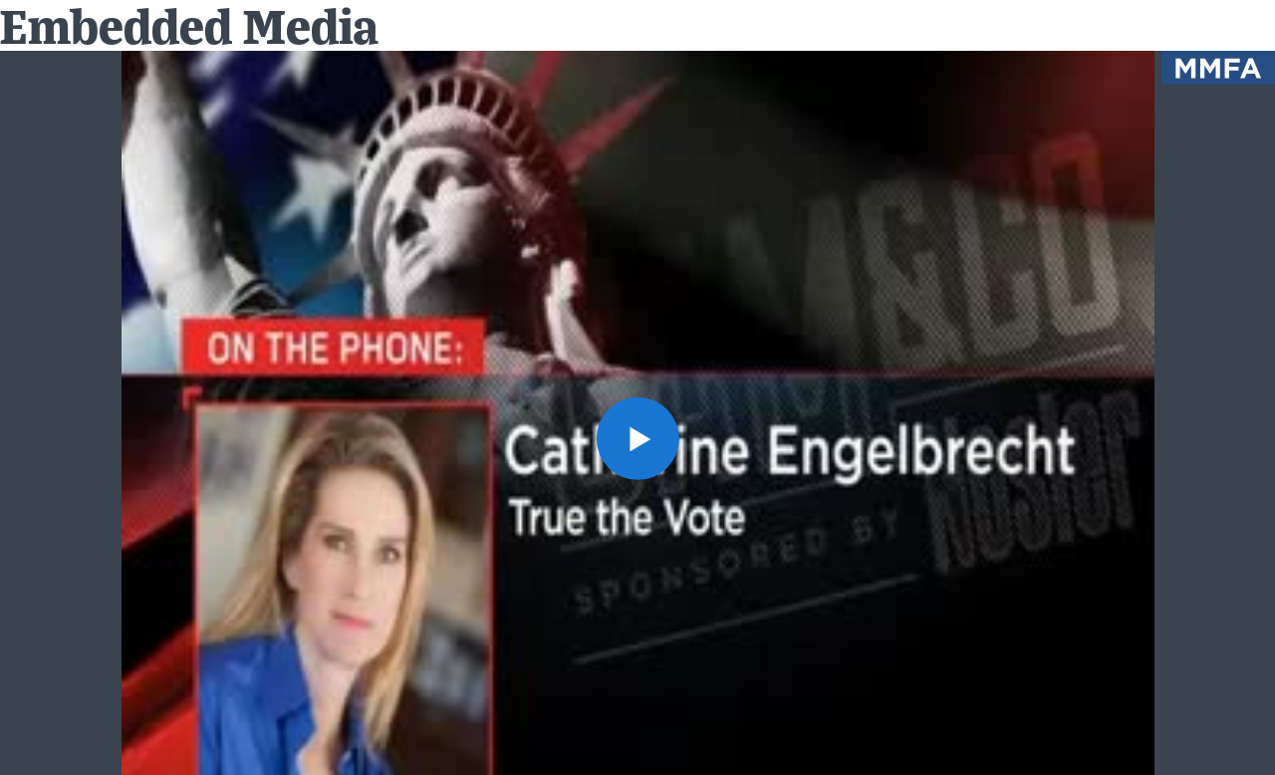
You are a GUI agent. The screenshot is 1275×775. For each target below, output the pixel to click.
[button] (637, 438)
